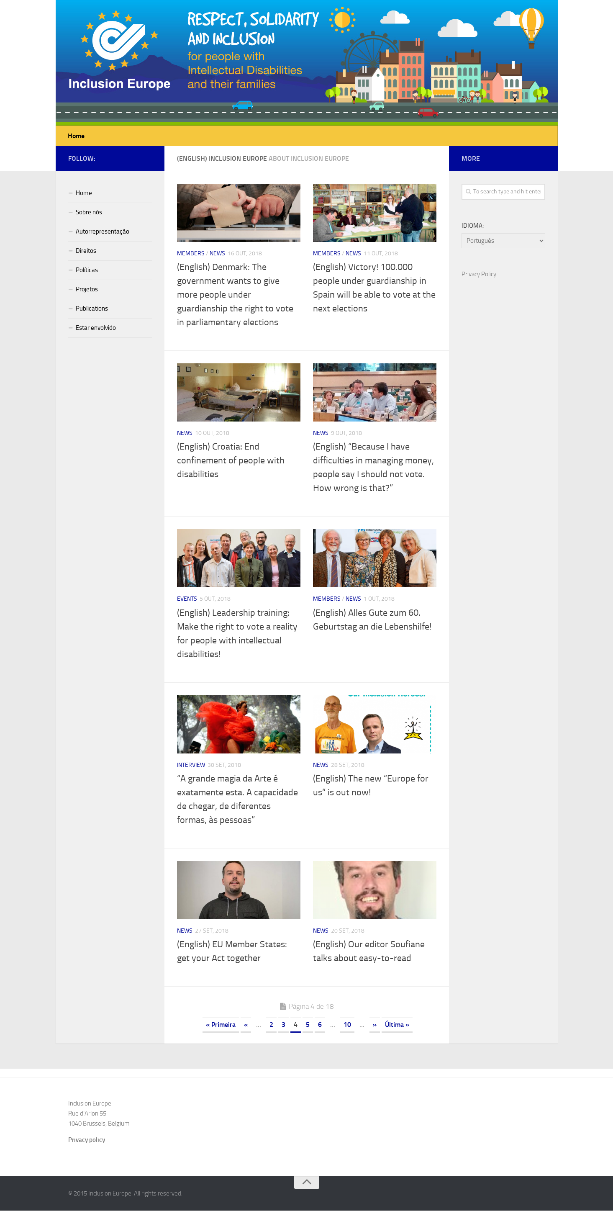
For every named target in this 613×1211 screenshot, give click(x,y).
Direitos (86, 251)
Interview (191, 765)
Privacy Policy (479, 274)
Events (187, 599)
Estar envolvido (96, 328)
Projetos (87, 289)
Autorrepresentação (102, 232)
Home (76, 136)
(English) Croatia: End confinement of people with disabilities (231, 461)
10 (347, 1025)
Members (191, 253)
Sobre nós (89, 212)
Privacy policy (86, 1140)
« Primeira (221, 1025)
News (217, 253)
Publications (92, 309)
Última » (397, 1025)
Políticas (87, 270)
